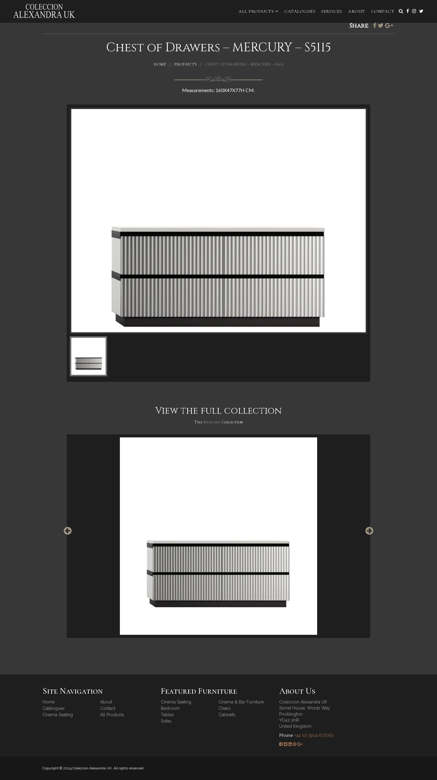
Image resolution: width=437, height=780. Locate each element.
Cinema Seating (57, 714)
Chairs (224, 708)
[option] (218, 536)
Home (160, 64)
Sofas (166, 721)
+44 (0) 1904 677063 (314, 735)
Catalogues (299, 11)
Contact (383, 11)
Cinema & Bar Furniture (241, 702)
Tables (167, 714)
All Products (258, 11)
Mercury (212, 422)
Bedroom (170, 708)
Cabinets (226, 714)
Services (331, 11)
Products (185, 64)
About (356, 11)
